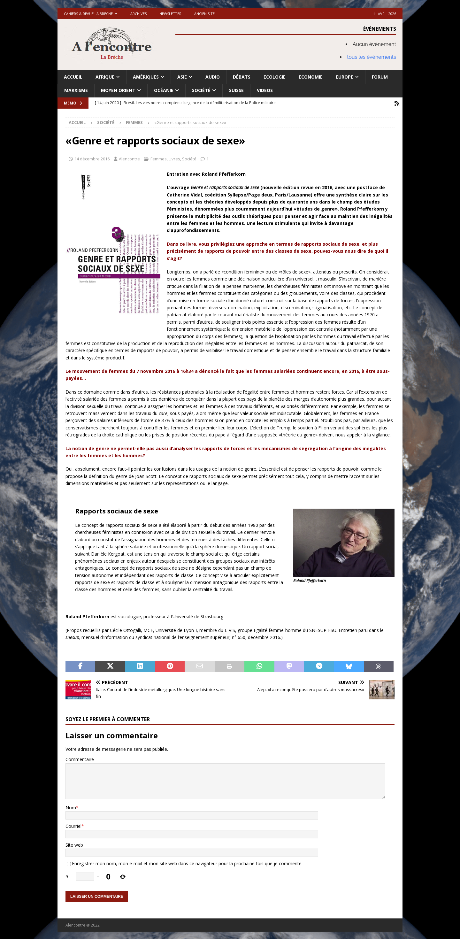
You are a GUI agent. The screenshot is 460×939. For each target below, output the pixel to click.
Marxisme (76, 90)
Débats (241, 77)
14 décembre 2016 (92, 158)
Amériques (146, 77)
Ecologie (275, 77)
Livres (174, 158)
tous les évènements (371, 57)
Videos (265, 90)
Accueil (73, 77)
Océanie (163, 90)
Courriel (73, 826)
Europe (344, 77)
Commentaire (79, 759)
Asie (182, 77)
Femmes (158, 158)
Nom (70, 807)
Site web (74, 844)
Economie (311, 77)
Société (201, 90)
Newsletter (170, 13)
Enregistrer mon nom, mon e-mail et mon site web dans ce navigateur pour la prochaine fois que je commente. (187, 863)
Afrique (105, 77)
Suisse (236, 90)
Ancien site (204, 13)
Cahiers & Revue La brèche (88, 13)
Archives (138, 13)
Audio (212, 77)
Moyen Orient (118, 90)
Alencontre (129, 158)
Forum (380, 77)
